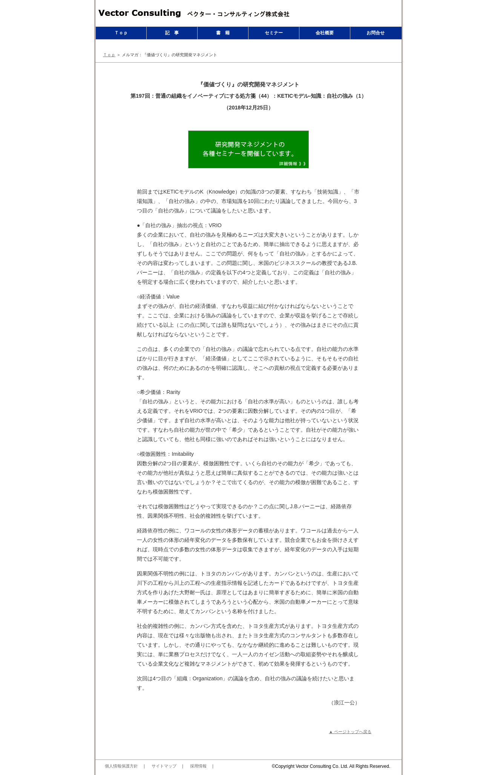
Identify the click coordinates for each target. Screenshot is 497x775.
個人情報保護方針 (121, 766)
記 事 (172, 32)
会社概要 (325, 32)
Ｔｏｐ (121, 32)
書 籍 (223, 32)
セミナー (274, 32)
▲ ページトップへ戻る (350, 731)
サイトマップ (164, 766)
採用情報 (198, 766)
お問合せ (376, 32)
